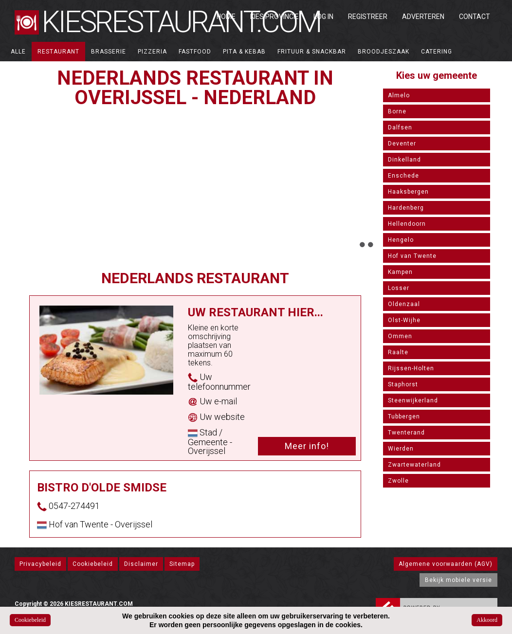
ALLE (18, 51)
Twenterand (406, 432)
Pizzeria (152, 51)
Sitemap (182, 564)
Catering (436, 51)
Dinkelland (404, 159)
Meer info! (307, 446)
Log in (323, 16)
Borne (397, 111)
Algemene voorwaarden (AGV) (446, 564)
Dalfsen (400, 127)
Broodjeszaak (383, 51)
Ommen (400, 336)
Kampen (400, 272)
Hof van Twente (412, 256)
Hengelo (401, 239)
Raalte (398, 352)
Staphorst (403, 384)
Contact (474, 16)
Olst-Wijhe (404, 320)
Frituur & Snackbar (311, 51)
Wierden (401, 448)
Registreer (367, 16)
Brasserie (108, 51)
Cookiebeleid (93, 564)
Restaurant (58, 51)
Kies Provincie (274, 16)
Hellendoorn (407, 223)
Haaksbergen (408, 191)
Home (226, 16)
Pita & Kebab (244, 51)
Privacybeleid (40, 564)
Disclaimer (141, 564)
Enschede (403, 175)
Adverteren (423, 16)
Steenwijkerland (413, 400)
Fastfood (195, 51)
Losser (398, 288)
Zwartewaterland (414, 464)
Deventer (402, 143)
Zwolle (398, 480)
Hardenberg (406, 207)
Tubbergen (404, 416)
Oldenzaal (404, 304)
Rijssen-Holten (411, 368)
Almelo (399, 95)
